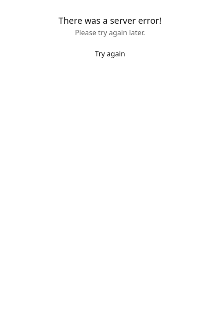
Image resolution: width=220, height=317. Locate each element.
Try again (110, 54)
